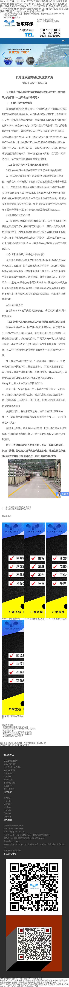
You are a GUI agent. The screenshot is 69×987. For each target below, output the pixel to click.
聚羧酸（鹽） (9, 786)
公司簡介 (7, 798)
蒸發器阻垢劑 (9, 789)
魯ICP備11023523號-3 (12, 841)
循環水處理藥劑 (10, 764)
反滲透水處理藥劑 (11, 761)
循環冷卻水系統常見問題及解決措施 (17, 732)
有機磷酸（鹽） (10, 783)
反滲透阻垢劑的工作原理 (13, 736)
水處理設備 (8, 780)
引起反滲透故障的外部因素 (20, 507)
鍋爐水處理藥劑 (10, 770)
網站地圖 (7, 17)
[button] (32, 64)
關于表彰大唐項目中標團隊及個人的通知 (19, 729)
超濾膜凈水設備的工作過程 (20, 509)
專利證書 (7, 807)
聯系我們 (7, 817)
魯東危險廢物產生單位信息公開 (15, 727)
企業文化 (7, 801)
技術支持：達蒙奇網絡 (12, 851)
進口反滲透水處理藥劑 (12, 767)
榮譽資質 (7, 804)
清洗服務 (7, 777)
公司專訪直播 (8, 730)
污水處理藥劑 (9, 773)
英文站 (16, 17)
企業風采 (7, 810)
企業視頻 (7, 814)
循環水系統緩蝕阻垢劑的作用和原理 (17, 734)
